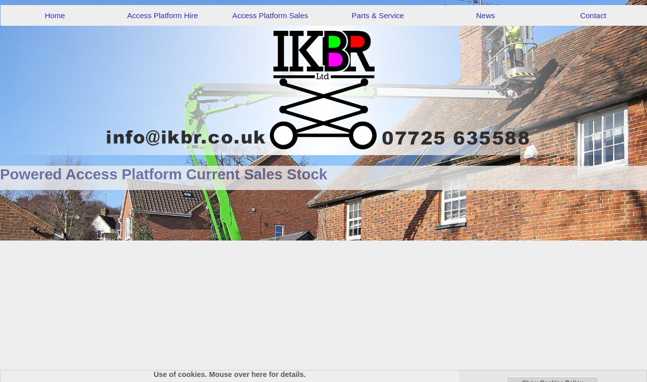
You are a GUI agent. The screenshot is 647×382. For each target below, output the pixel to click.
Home (54, 15)
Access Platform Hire (162, 15)
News (485, 15)
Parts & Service (378, 15)
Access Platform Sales (270, 15)
